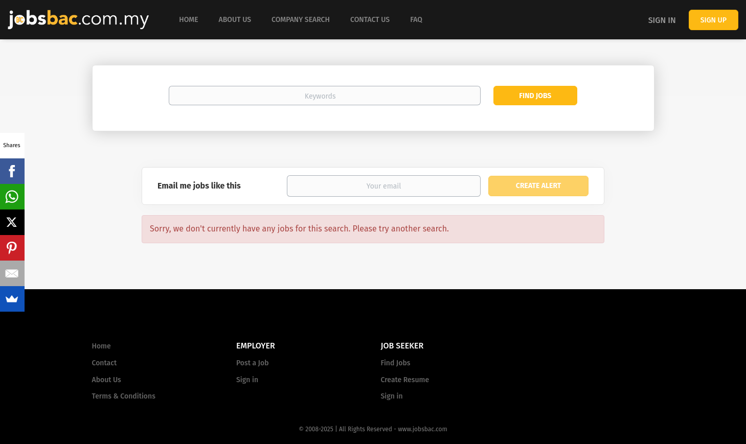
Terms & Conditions (123, 396)
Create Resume (405, 380)
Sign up (713, 20)
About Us (106, 380)
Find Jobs (535, 95)
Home (101, 346)
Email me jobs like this (199, 186)
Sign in (662, 20)
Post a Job (252, 363)
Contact (104, 363)
